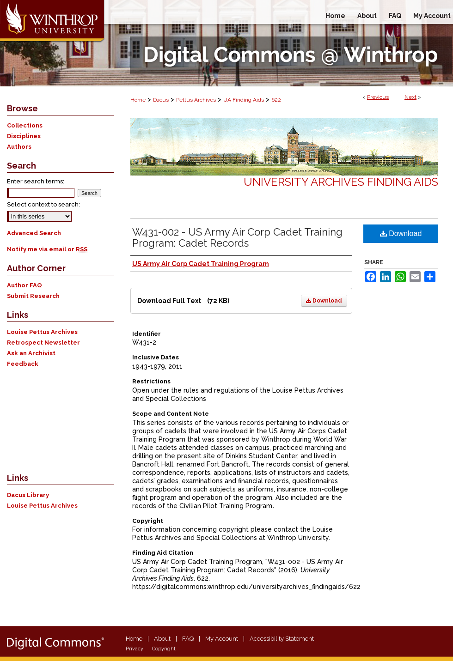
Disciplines (24, 136)
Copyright (164, 649)
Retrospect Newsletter (43, 342)
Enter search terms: (35, 181)
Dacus (161, 100)
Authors (19, 146)
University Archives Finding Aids (341, 181)
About (162, 638)
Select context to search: (43, 204)
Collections (25, 125)
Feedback (22, 363)
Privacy (134, 649)
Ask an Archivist (31, 353)
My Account (221, 638)
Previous (378, 97)
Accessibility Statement (282, 638)
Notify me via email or (47, 249)
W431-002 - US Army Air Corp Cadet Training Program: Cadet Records (237, 237)
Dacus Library (28, 494)
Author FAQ (24, 285)
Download (324, 300)
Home (138, 100)
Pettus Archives (196, 100)
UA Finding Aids (243, 100)
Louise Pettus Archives (42, 331)
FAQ (188, 638)
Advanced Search (34, 233)
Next (410, 97)
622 (276, 100)
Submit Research (33, 295)
